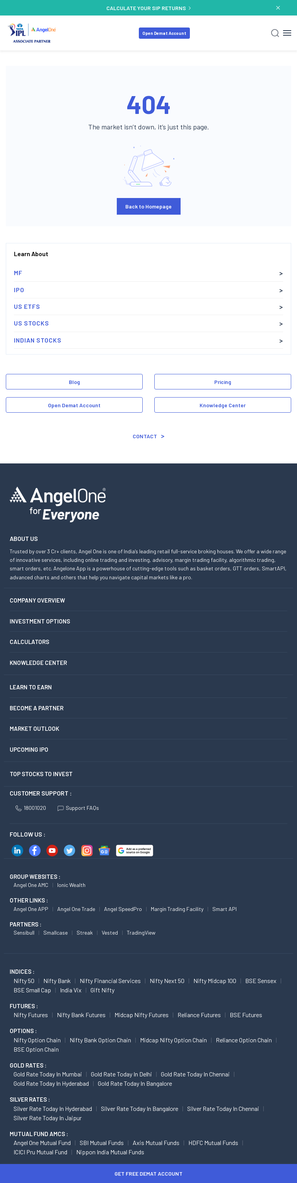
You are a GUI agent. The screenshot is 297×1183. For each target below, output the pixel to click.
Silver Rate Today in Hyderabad (53, 1108)
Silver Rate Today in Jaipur (48, 1117)
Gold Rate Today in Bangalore (135, 1083)
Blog (74, 382)
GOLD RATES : (28, 1065)
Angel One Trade (76, 909)
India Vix (71, 990)
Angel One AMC (31, 885)
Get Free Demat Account (148, 1173)
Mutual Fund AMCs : (39, 1133)
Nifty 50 (24, 980)
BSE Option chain (36, 1049)
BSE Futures (246, 1014)
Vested (110, 932)
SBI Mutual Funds (102, 1142)
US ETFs (27, 306)
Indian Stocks (37, 340)
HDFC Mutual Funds (213, 1142)
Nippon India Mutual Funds (110, 1151)
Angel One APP (31, 909)
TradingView (141, 932)
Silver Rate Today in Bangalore (139, 1108)
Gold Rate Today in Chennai (195, 1074)
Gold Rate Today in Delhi (121, 1074)
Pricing (222, 382)
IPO (19, 289)
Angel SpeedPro (123, 909)
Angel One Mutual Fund (42, 1142)
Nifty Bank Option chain (100, 1040)
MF (18, 272)
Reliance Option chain (244, 1040)
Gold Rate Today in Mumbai (48, 1074)
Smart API (224, 909)
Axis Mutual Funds (156, 1142)
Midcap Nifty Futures (141, 1014)
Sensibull (24, 932)
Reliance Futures (199, 1014)
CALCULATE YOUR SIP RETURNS (148, 8)
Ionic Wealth (71, 885)
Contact (145, 436)
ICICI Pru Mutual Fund (40, 1151)
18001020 (30, 807)
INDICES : (22, 971)
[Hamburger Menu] (287, 33)
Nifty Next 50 (167, 980)
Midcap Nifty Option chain (173, 1040)
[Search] (275, 33)
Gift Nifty (102, 990)
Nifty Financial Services (110, 980)
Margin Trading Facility (177, 909)
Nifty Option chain (37, 1040)
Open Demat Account (164, 33)
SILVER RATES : (30, 1099)
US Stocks (31, 323)
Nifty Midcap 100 (214, 980)
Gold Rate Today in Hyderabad (51, 1083)
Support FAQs (78, 807)
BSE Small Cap (32, 990)
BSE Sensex (261, 980)
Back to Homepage (148, 206)
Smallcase (55, 932)
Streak (85, 932)
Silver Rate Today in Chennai (223, 1108)
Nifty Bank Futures (81, 1014)
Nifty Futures (31, 1014)
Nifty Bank (57, 980)
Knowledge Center (223, 405)
